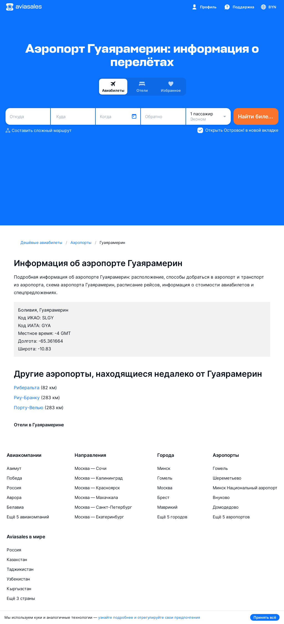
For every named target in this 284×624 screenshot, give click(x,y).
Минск (163, 468)
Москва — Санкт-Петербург (103, 507)
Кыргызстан (19, 588)
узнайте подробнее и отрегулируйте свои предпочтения (149, 617)
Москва (164, 487)
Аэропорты (226, 455)
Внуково (221, 497)
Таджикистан (20, 569)
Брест (163, 497)
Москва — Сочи (90, 468)
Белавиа (15, 507)
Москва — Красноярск (97, 487)
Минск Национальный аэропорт (245, 487)
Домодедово (226, 507)
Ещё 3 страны (21, 598)
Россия (14, 487)
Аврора (14, 497)
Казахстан (17, 559)
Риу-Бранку (27, 397)
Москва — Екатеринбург (99, 516)
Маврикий (167, 507)
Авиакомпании (24, 455)
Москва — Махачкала (96, 497)
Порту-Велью (28, 407)
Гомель (164, 478)
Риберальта (26, 387)
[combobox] (28, 116)
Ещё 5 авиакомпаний (28, 516)
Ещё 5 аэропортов (231, 516)
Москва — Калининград (99, 478)
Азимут (14, 468)
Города (165, 455)
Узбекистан (18, 579)
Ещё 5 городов (172, 516)
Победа (14, 478)
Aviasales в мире (26, 536)
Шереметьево (227, 478)
